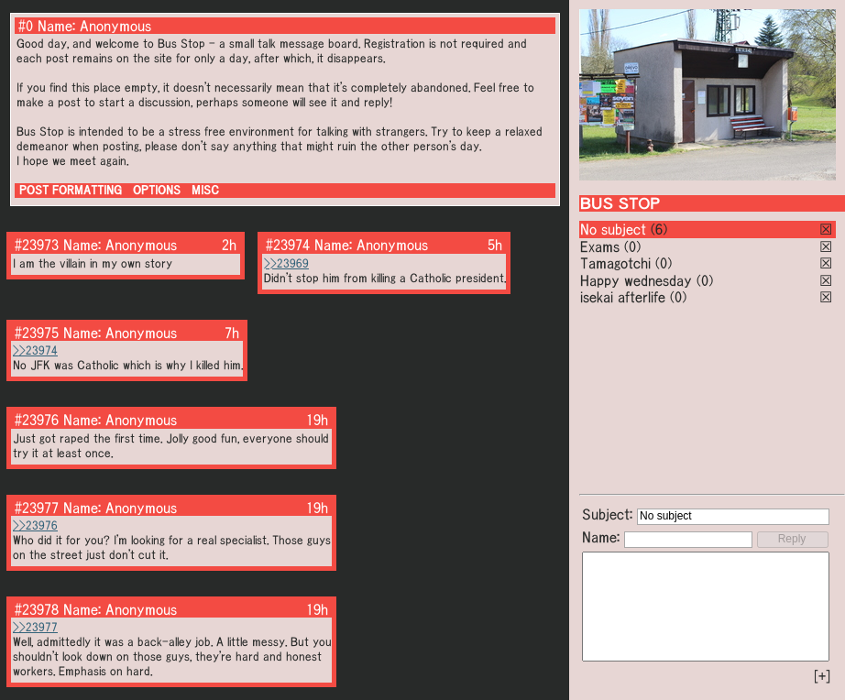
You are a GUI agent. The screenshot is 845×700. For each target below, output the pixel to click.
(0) (632, 246)
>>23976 (35, 525)
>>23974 (35, 350)
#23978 (37, 609)
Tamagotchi (615, 263)
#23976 (37, 419)
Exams (600, 246)
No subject (615, 229)
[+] (822, 676)
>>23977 (35, 627)
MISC (205, 190)
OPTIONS (157, 190)
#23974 (288, 244)
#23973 (37, 244)
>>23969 (286, 263)
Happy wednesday (636, 280)
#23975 (37, 332)
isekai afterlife (622, 297)
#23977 (37, 507)
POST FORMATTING (70, 190)
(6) (659, 229)
